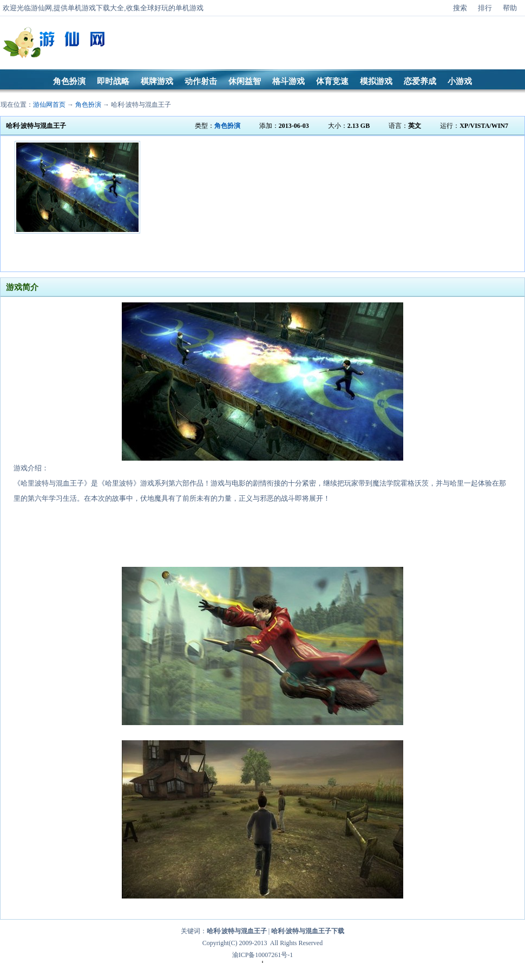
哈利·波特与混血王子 (141, 104)
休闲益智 (244, 81)
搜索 (460, 8)
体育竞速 (332, 81)
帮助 (510, 8)
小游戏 (460, 81)
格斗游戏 (288, 81)
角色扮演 (69, 81)
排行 (485, 8)
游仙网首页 (49, 104)
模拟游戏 (376, 81)
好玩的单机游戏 (179, 8)
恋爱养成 (420, 81)
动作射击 (201, 81)
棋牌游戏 (157, 81)
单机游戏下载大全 (96, 8)
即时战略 (113, 81)
